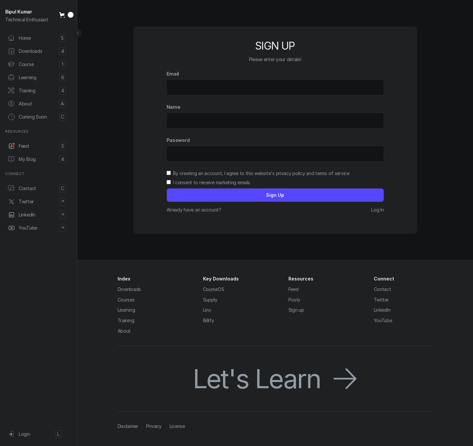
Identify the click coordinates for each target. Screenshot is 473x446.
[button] (66, 15)
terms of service (332, 173)
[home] (29, 16)
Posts (294, 299)
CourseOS (213, 289)
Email (173, 74)
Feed (293, 289)
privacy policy (290, 173)
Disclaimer (128, 426)
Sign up (296, 310)
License (177, 426)
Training (126, 320)
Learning (126, 310)
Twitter (381, 299)
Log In (377, 209)
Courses (126, 299)
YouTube (383, 320)
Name (173, 107)
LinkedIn (382, 310)
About (124, 331)
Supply (210, 299)
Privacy (154, 426)
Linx (207, 310)
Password (178, 140)
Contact (382, 289)
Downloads (129, 289)
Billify (208, 320)
